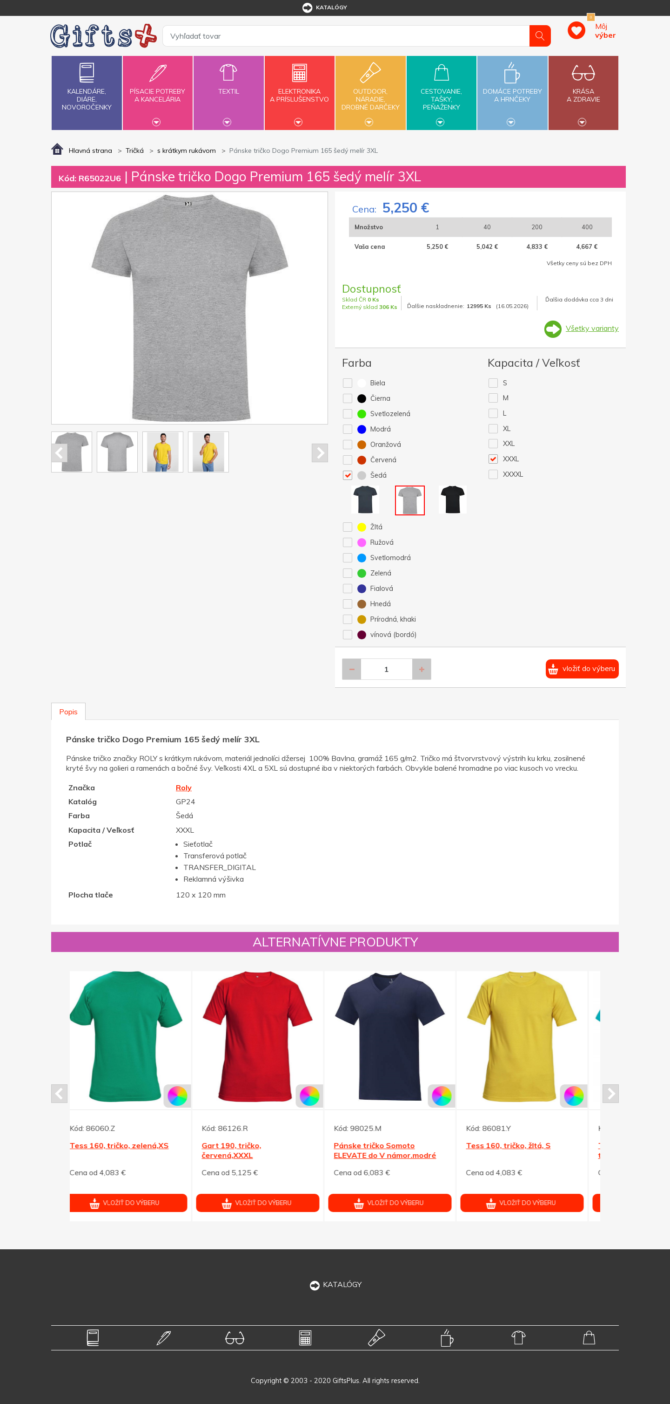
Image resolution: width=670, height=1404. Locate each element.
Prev (59, 453)
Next (320, 453)
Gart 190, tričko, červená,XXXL (241, 1150)
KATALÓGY (335, 1284)
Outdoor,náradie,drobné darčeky (370, 92)
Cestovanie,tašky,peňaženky (441, 92)
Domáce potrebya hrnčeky (512, 90)
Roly (184, 787)
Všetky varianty (592, 328)
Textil (228, 86)
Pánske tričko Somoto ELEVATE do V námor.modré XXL (395, 1155)
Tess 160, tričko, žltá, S (518, 1145)
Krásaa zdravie (583, 90)
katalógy (324, 7)
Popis (68, 711)
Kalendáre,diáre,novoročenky (86, 84)
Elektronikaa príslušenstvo (299, 90)
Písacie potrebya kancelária (157, 90)
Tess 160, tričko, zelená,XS (129, 1145)
